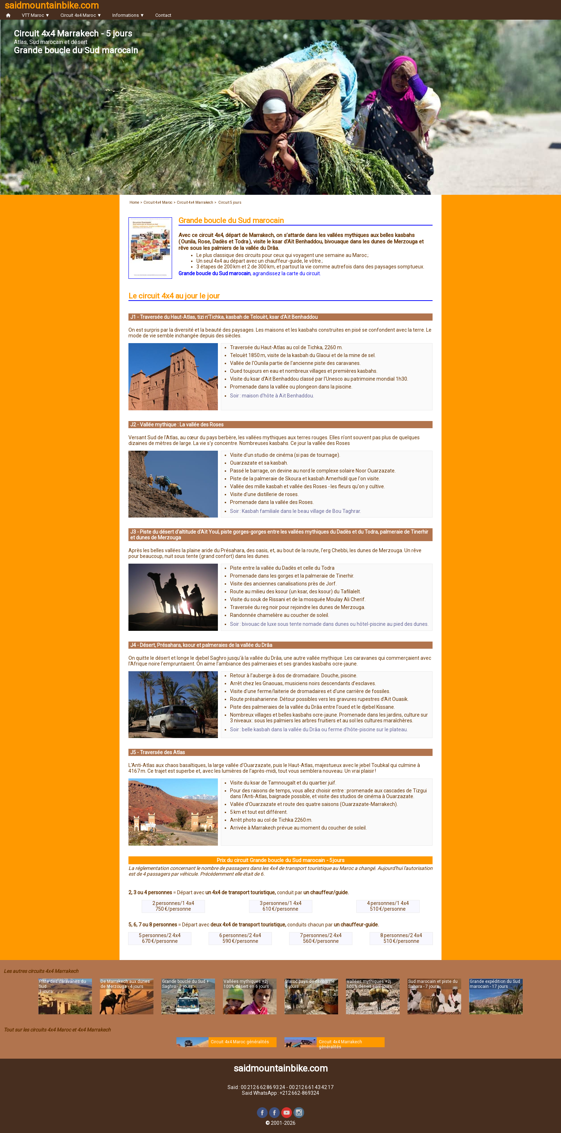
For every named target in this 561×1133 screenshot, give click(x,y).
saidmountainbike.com (52, 5)
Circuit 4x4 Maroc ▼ (81, 15)
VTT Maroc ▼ (36, 15)
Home (134, 202)
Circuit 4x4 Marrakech (195, 202)
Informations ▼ (128, 15)
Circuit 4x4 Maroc (157, 202)
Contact (163, 15)
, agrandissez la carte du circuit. (250, 273)
